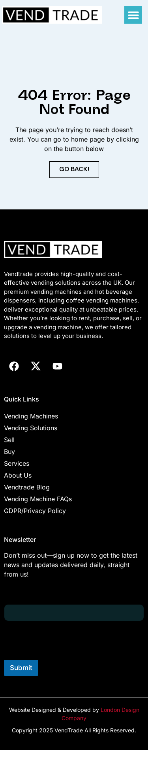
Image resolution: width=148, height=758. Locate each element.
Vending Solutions (30, 428)
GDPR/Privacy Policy (35, 511)
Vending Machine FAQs (38, 499)
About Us (18, 475)
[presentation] (64, 654)
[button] (133, 15)
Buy (9, 452)
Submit (21, 668)
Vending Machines (31, 416)
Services (16, 463)
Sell (9, 440)
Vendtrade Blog (27, 487)
